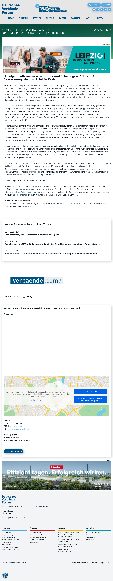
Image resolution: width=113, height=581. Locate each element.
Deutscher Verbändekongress (67, 544)
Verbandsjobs (90, 535)
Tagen (62, 18)
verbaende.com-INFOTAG (66, 542)
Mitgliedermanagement (9, 535)
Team (108, 563)
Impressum (85, 563)
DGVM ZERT (90, 540)
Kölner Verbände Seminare (66, 546)
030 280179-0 (16, 423)
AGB (69, 563)
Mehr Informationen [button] (39, 400)
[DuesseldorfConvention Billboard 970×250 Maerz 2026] (56, 463)
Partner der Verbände (93, 532)
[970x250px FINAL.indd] (56, 47)
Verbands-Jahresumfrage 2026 (11, 549)
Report (50, 18)
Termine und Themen (37, 540)
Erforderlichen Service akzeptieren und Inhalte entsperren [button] (90, 399)
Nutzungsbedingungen (97, 563)
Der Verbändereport (36, 532)
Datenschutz (76, 563)
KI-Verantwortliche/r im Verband (68, 539)
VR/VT (23, 518)
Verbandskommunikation (10, 547)
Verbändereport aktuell (37, 535)
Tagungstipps (90, 537)
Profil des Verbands (13, 451)
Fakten (99, 18)
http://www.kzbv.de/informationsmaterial (22, 192)
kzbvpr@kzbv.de (17, 426)
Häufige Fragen (63, 549)
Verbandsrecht (6, 542)
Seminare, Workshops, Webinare (68, 532)
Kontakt (5, 518)
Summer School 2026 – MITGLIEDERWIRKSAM (65, 536)
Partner (75, 18)
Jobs (88, 18)
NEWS (11, 18)
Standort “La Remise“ (65, 551)
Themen (23, 18)
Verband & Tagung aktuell (38, 537)
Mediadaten (14, 518)
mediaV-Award (34, 542)
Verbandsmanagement (9, 537)
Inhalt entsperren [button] (90, 391)
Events (37, 18)
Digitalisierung (6, 544)
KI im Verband (6, 532)
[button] (5, 576)
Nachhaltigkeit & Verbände (10, 540)
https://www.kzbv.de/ (21, 429)
